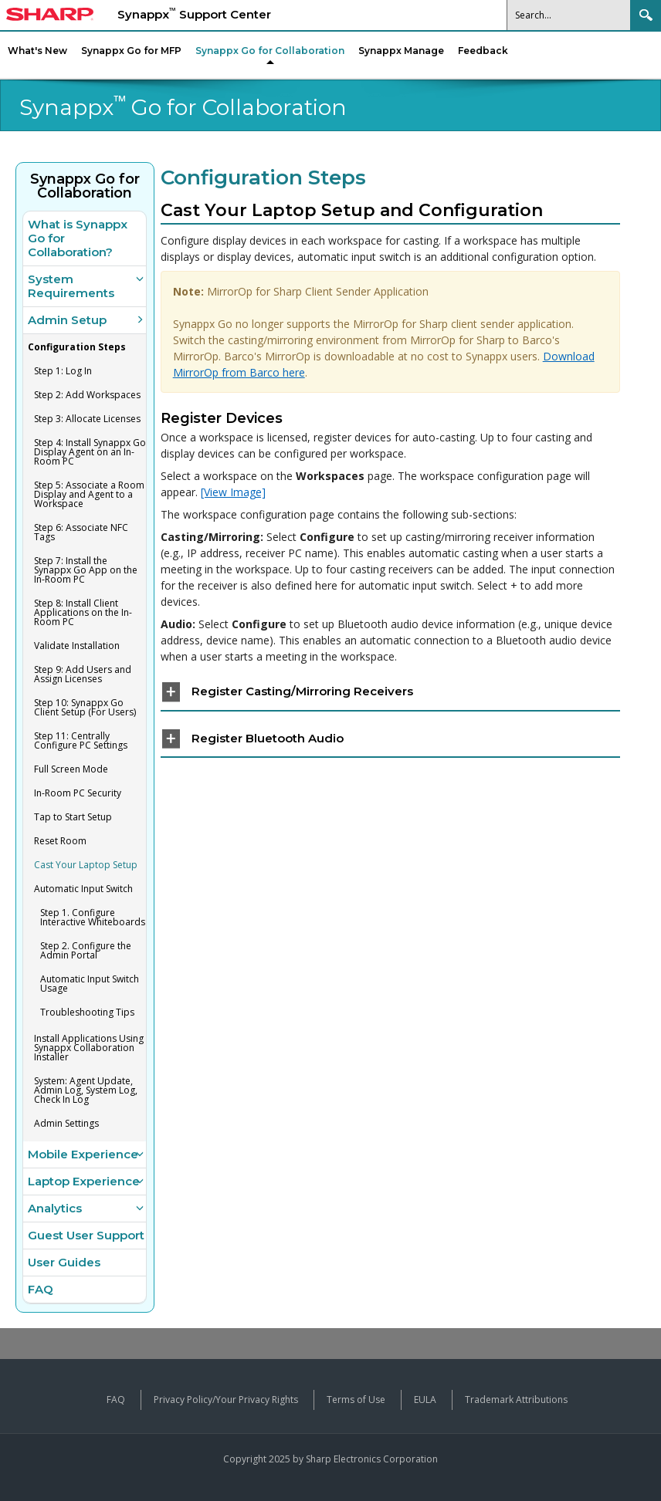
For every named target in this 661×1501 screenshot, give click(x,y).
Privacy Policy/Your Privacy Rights (226, 1399)
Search (645, 15)
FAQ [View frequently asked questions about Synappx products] (116, 1399)
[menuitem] (269, 50)
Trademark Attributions (516, 1399)
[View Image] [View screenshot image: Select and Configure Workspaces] (233, 492)
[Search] (569, 15)
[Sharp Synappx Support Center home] (49, 16)
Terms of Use (356, 1399)
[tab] (391, 693)
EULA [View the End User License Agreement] (425, 1399)
